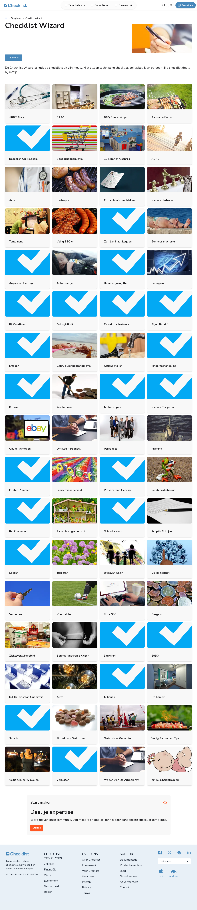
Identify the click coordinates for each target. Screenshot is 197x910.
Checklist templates (53, 856)
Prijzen (86, 882)
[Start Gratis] (185, 5)
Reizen (48, 892)
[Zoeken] (164, 5)
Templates (16, 18)
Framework (89, 865)
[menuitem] (75, 5)
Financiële (50, 869)
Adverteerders (129, 882)
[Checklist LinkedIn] (189, 852)
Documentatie (128, 860)
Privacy (86, 887)
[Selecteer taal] (174, 861)
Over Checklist (91, 860)
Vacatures (88, 876)
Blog (123, 871)
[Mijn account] (171, 5)
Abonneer (13, 57)
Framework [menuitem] (123, 5)
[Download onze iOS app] (161, 873)
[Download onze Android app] (173, 873)
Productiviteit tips (131, 865)
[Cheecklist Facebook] (160, 852)
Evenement (51, 881)
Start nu (37, 827)
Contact (124, 887)
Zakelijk (49, 864)
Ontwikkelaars (129, 876)
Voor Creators (90, 871)
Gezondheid (51, 886)
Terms (86, 893)
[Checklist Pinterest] (179, 852)
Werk (47, 875)
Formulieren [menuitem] (100, 5)
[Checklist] (15, 5)
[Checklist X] (169, 852)
